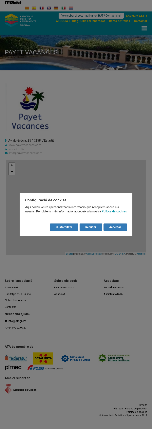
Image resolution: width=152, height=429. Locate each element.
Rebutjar (90, 227)
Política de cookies (114, 211)
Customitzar (64, 227)
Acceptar (115, 227)
